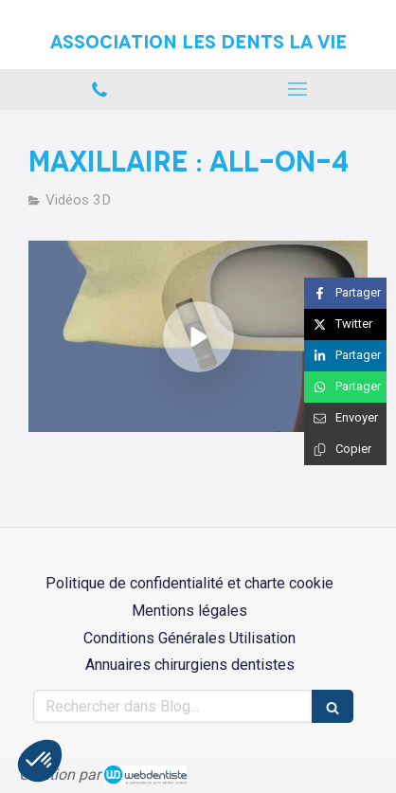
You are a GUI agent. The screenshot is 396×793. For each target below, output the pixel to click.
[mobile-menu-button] (297, 89)
